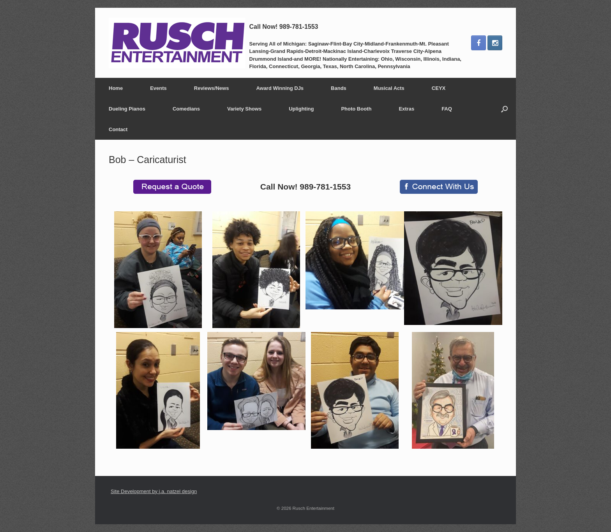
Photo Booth (356, 109)
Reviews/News (211, 88)
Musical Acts (389, 88)
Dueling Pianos (127, 109)
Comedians (186, 109)
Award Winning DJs (280, 88)
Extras (406, 109)
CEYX (438, 88)
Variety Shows (244, 109)
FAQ (446, 109)
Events (158, 88)
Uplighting (301, 109)
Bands (338, 88)
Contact (118, 129)
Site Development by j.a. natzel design (154, 491)
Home (116, 88)
